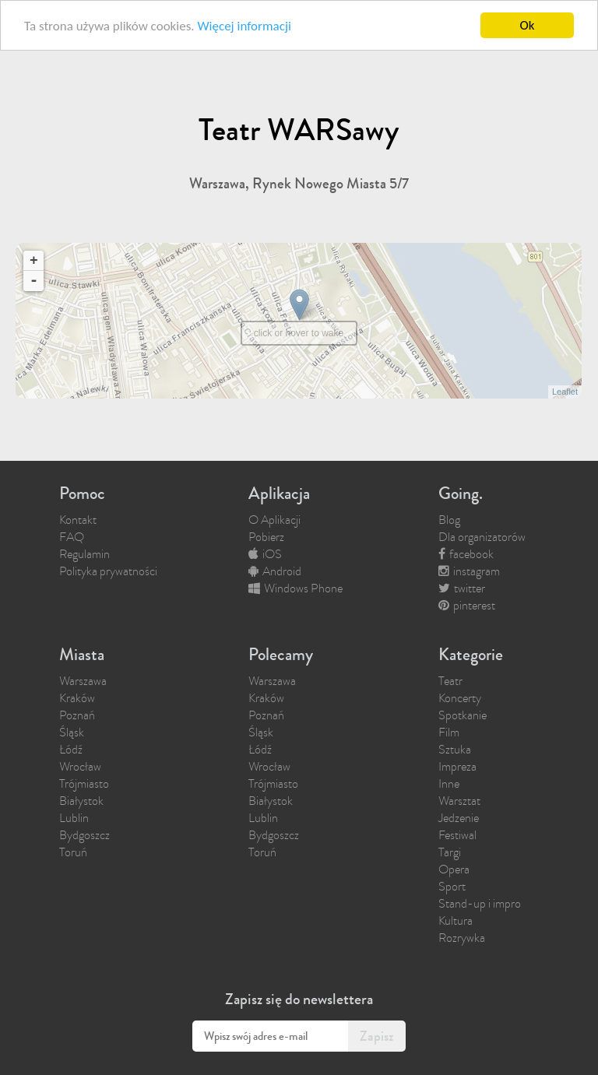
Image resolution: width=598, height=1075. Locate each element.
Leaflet (565, 391)
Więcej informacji (243, 26)
